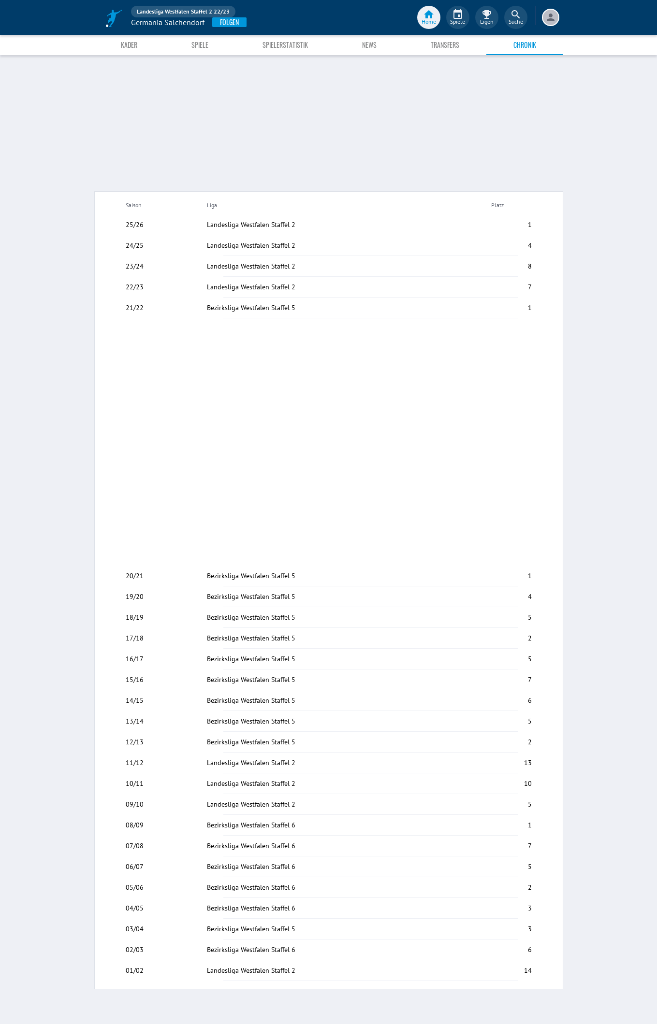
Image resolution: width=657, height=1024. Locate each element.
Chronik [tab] (524, 45)
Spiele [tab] (199, 45)
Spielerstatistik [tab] (285, 45)
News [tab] (369, 45)
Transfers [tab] (445, 45)
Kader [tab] (129, 45)
